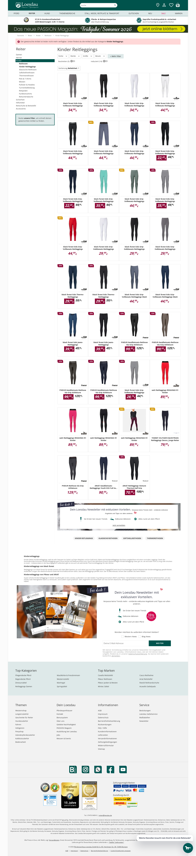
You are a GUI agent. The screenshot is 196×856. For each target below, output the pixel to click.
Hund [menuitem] (47, 13)
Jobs (58, 735)
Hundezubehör (21, 721)
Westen (22, 82)
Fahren (18, 724)
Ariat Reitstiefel (146, 679)
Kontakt (60, 714)
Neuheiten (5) (64, 61)
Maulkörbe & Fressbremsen (68, 675)
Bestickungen (145, 710)
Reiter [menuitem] (32, 13)
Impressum (103, 714)
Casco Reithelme (146, 675)
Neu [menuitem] (150, 13)
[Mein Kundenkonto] (164, 7)
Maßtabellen (144, 717)
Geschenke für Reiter (24, 717)
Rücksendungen (105, 724)
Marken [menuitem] (178, 13)
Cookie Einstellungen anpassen (120, 851)
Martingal (61, 683)
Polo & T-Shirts (25, 79)
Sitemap (101, 749)
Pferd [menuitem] (16, 13)
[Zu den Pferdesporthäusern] (158, 5)
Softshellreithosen (26, 72)
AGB (100, 710)
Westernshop (20, 710)
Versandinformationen (107, 738)
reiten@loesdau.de (105, 815)
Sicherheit (20, 99)
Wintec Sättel (103, 686)
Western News (131, 636)
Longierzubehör (22, 714)
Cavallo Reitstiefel (105, 675)
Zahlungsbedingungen (107, 742)
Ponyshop (19, 731)
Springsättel (62, 686)
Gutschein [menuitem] (134, 13)
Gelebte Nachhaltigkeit (66, 724)
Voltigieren (19, 728)
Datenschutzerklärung (137, 654)
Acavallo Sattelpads (148, 686)
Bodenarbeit (20, 742)
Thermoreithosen (26, 75)
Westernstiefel (63, 679)
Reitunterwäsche (26, 96)
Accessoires (21, 108)
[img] (178, 6)
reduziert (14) (97, 61)
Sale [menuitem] (163, 13)
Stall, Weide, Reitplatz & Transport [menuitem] (102, 13)
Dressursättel (21, 683)
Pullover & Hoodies (27, 85)
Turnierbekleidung (27, 87)
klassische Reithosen (28, 69)
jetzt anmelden (119, 525)
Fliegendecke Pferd (23, 675)
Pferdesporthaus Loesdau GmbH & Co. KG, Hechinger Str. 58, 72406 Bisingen (101, 847)
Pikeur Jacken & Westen (108, 683)
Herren (19, 57)
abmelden (116, 656)
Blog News (146, 636)
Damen (19, 54)
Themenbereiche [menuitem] (67, 13)
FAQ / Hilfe (102, 728)
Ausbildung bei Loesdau (67, 731)
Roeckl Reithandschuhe (149, 683)
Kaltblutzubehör (22, 738)
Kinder (19, 60)
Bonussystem (62, 717)
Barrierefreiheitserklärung (109, 721)
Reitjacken (23, 90)
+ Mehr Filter (115, 56)
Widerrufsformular (106, 745)
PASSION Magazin (64, 728)
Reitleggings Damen (23, 686)
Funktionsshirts (25, 93)
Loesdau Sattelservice (148, 714)
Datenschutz (103, 717)
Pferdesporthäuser (64, 710)
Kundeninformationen (107, 731)
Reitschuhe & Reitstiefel (26, 105)
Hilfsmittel (20, 102)
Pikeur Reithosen (105, 679)
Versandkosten (54, 840)
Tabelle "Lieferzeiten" (116, 842)
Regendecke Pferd (22, 679)
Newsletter (143, 721)
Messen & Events (64, 738)
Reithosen (23, 63)
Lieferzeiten (103, 735)
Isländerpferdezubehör (25, 735)
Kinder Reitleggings (27, 66)
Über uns (60, 721)
